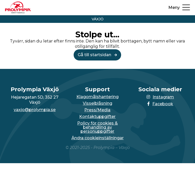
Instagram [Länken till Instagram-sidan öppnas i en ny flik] (160, 97)
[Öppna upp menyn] (179, 7)
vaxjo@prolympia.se (35, 110)
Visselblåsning (97, 103)
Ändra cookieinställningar (97, 138)
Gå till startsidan (97, 54)
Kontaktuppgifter (97, 117)
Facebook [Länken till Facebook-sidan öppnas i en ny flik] (160, 104)
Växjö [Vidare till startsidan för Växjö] (98, 19)
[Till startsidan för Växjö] (18, 11)
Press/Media (97, 110)
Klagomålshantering (97, 97)
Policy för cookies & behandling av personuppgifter (97, 127)
